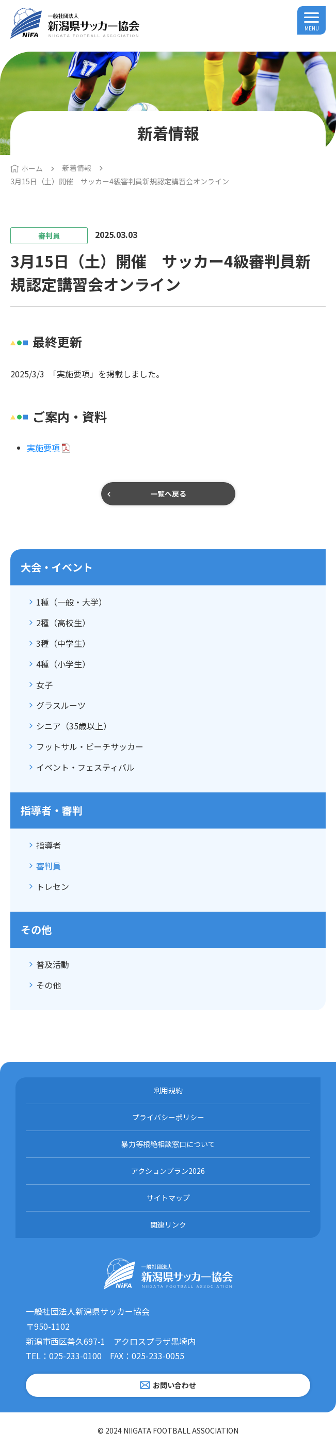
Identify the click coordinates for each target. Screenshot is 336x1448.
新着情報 (76, 168)
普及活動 (52, 964)
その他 (48, 985)
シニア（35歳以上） (73, 726)
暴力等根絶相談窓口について (168, 1144)
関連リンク (168, 1224)
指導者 (48, 845)
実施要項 (43, 447)
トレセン (52, 886)
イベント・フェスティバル (85, 767)
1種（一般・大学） (71, 602)
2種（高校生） (63, 622)
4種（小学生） (63, 664)
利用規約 (168, 1090)
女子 (44, 684)
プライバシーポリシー (168, 1117)
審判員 (48, 866)
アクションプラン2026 (168, 1171)
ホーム (32, 168)
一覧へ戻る (168, 493)
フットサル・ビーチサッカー (89, 746)
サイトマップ (168, 1197)
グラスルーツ (61, 705)
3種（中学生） (63, 643)
